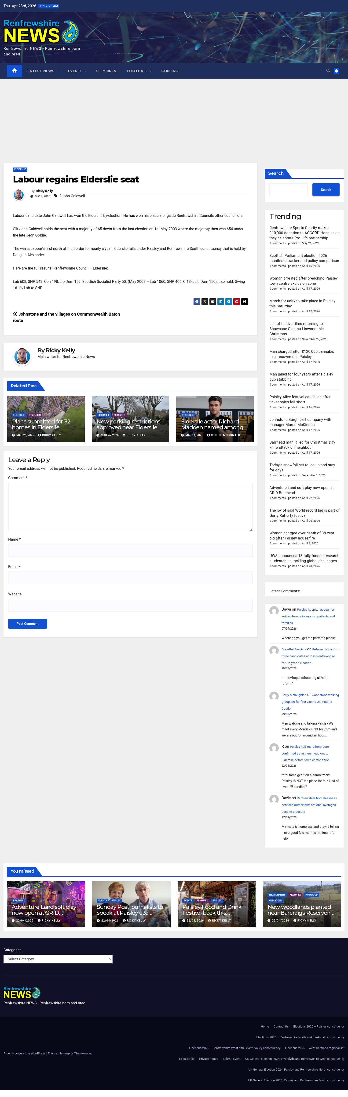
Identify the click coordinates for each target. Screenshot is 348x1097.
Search (276, 173)
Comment (17, 478)
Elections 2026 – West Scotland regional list (314, 1055)
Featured (35, 415)
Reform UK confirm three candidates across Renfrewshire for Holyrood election (310, 656)
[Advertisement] (174, 114)
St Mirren (106, 71)
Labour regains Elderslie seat (76, 179)
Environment (277, 901)
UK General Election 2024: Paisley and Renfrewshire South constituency (296, 1087)
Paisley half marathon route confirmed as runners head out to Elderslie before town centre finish (310, 753)
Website (15, 594)
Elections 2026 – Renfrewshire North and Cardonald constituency (300, 1044)
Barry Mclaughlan (296, 695)
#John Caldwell (72, 196)
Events (76, 71)
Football (138, 71)
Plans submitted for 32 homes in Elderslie (41, 424)
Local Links (186, 1065)
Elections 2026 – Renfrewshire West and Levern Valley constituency (234, 1055)
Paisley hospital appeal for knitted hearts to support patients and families (308, 616)
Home (265, 1033)
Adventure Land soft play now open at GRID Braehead (44, 919)
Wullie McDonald (223, 435)
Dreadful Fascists (296, 649)
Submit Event (232, 1065)
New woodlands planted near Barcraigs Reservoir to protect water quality (299, 919)
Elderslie (20, 169)
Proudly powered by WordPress (25, 1060)
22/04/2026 (25, 927)
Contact (171, 71)
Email (14, 567)
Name (14, 539)
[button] (328, 71)
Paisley (116, 907)
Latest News (42, 71)
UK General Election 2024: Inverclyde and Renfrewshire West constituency (294, 1065)
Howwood (311, 901)
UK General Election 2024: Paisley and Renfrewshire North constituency (296, 1076)
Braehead (19, 907)
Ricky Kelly (44, 191)
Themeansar (82, 1060)
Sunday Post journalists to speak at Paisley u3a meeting (130, 919)
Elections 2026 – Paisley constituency (318, 1033)
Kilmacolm (275, 907)
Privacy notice (208, 1065)
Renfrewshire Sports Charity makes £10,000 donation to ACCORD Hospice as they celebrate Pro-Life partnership (304, 233)
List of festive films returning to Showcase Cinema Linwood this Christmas (296, 328)
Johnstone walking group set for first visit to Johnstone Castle (309, 702)
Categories (13, 957)
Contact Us (281, 1033)
